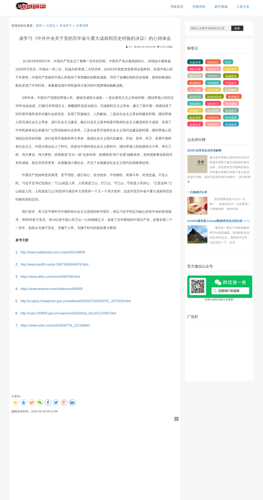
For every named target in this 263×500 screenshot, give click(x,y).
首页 (39, 25)
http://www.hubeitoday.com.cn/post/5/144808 (53, 252)
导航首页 (176, 6)
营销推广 (195, 110)
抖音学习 (213, 117)
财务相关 (231, 69)
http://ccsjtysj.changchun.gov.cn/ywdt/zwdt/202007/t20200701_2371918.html (76, 301)
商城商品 (195, 83)
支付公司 (195, 97)
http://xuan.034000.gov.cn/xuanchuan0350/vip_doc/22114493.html (68, 313)
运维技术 (195, 124)
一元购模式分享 (197, 192)
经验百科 (199, 6)
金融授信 (231, 76)
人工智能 (195, 90)
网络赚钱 (231, 104)
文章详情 (82, 25)
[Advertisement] (219, 351)
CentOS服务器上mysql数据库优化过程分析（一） (219, 220)
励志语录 (195, 117)
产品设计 (231, 83)
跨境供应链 (214, 97)
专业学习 (66, 25)
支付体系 (231, 117)
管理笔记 (233, 97)
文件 (228, 62)
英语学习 (195, 76)
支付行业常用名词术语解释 (204, 150)
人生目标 (213, 90)
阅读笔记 (213, 62)
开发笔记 (213, 76)
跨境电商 (231, 124)
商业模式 (231, 110)
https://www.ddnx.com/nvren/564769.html (50, 276)
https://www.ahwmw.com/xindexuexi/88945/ (52, 289)
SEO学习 (213, 104)
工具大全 (242, 6)
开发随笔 (213, 83)
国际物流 (195, 104)
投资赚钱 (231, 90)
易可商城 (220, 6)
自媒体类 (195, 62)
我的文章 (195, 69)
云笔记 (50, 25)
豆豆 (130, 47)
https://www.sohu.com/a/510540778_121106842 (55, 325)
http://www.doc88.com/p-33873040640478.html (54, 264)
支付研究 (213, 110)
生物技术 (213, 124)
